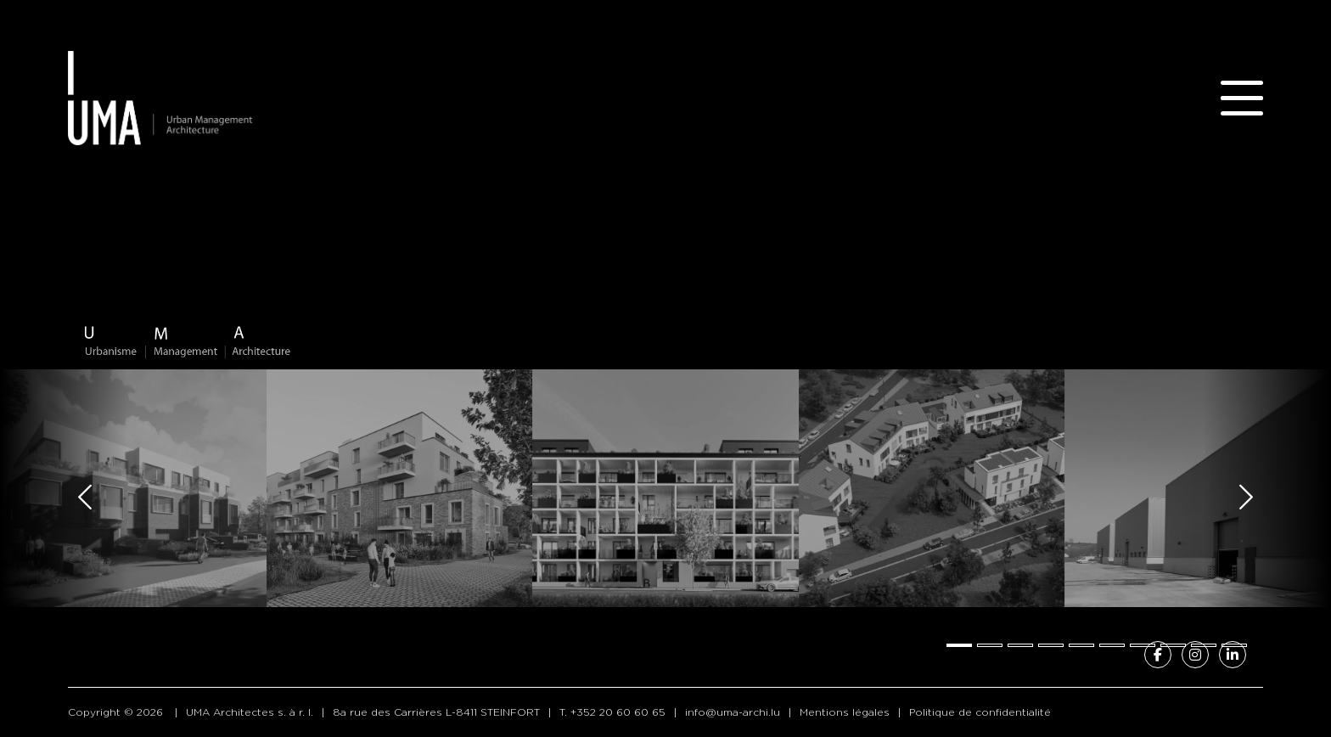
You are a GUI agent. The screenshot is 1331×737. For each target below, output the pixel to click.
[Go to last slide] (85, 497)
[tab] (959, 645)
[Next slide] (1246, 497)
